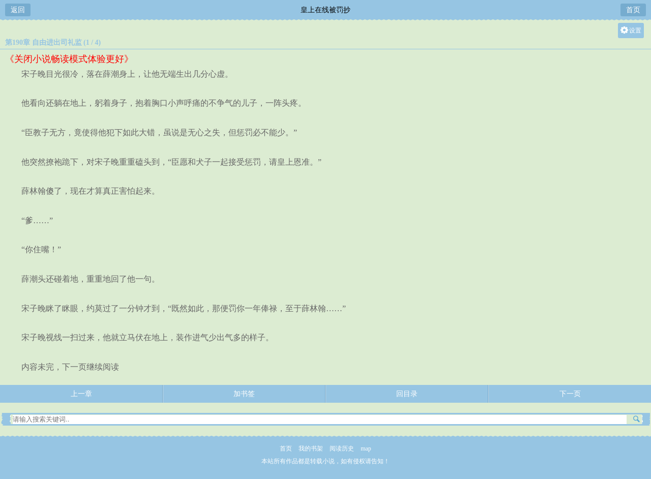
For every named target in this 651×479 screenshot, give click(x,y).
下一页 (570, 394)
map (366, 448)
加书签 (244, 394)
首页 (633, 10)
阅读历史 (342, 448)
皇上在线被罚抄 (325, 10)
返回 (18, 10)
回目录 (407, 394)
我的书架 (311, 448)
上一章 (81, 394)
